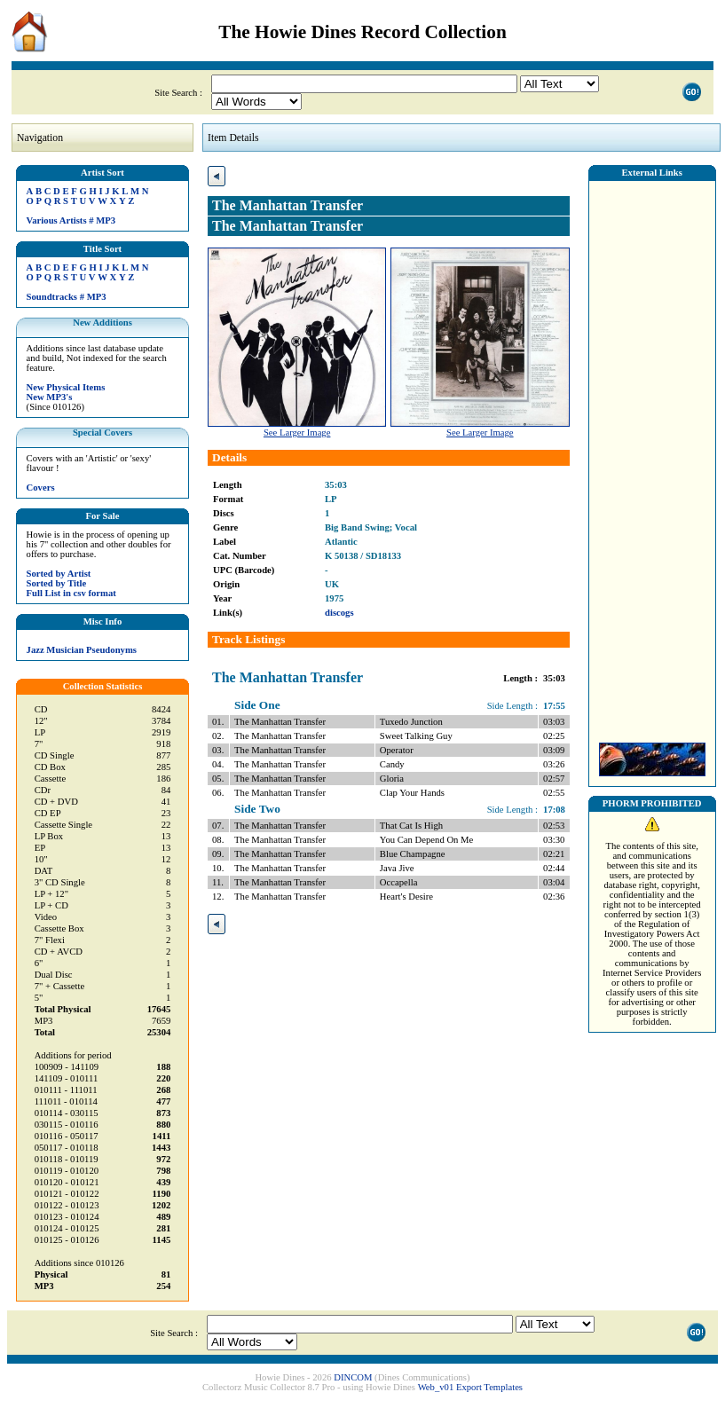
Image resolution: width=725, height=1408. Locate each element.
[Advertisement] (652, 457)
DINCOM (353, 1377)
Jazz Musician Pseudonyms (82, 650)
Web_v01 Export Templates (470, 1387)
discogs (339, 612)
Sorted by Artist (59, 573)
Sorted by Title (57, 583)
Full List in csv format (71, 593)
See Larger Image (297, 432)
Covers (41, 487)
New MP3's (50, 397)
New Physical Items (66, 387)
